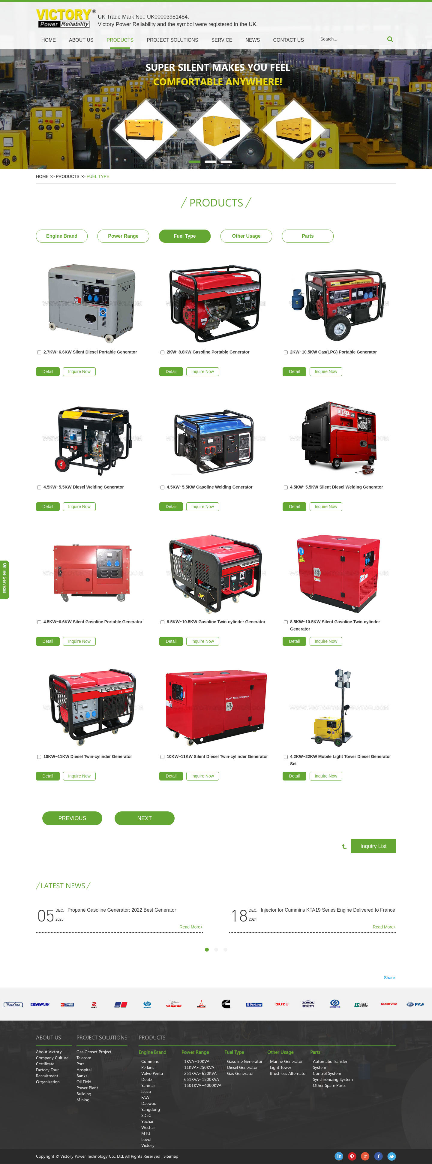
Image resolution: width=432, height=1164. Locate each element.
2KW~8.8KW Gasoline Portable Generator (208, 352)
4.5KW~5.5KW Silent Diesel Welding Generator (336, 487)
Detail (48, 371)
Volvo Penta (152, 1073)
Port (80, 1063)
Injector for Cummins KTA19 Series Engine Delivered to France (328, 910)
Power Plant (87, 1087)
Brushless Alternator (288, 1073)
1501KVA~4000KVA (202, 1085)
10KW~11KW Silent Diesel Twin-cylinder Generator (217, 756)
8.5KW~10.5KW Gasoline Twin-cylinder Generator (216, 621)
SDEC (146, 1115)
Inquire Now (79, 371)
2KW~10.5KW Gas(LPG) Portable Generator (333, 352)
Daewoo (148, 1103)
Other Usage (246, 236)
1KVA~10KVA (196, 1061)
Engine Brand (61, 236)
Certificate (45, 1063)
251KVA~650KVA (200, 1073)
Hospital (84, 1069)
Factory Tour (47, 1069)
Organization (48, 1081)
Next (144, 818)
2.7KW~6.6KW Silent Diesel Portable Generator (90, 352)
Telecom (83, 1057)
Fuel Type (98, 176)
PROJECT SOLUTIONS (172, 40)
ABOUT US (81, 40)
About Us (48, 1037)
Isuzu (146, 1091)
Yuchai (147, 1121)
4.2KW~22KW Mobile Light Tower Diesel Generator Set (340, 760)
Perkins (147, 1067)
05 (46, 915)
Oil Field (83, 1081)
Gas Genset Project (93, 1051)
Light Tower (280, 1067)
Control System (327, 1073)
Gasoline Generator (244, 1061)
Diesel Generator (242, 1067)
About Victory (49, 1051)
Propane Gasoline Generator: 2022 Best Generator (122, 910)
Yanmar (148, 1085)
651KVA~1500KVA (201, 1079)
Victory (147, 1145)
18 (239, 915)
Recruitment (47, 1075)
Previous (72, 818)
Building (83, 1093)
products (152, 1037)
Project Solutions (102, 1037)
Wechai (147, 1127)
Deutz (146, 1079)
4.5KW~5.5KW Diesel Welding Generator (84, 487)
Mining (82, 1099)
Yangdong (150, 1109)
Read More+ (191, 927)
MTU (145, 1133)
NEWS (253, 40)
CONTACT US (288, 40)
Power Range (123, 236)
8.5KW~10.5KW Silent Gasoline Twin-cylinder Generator (335, 625)
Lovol (146, 1139)
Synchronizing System (333, 1079)
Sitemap (171, 1156)
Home (48, 40)
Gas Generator (240, 1073)
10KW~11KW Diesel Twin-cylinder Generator (88, 756)
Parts (308, 236)
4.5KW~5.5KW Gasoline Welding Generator (210, 487)
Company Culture (52, 1057)
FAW (145, 1097)
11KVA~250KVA (199, 1067)
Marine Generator (286, 1061)
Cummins (150, 1061)
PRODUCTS (120, 40)
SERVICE (222, 40)
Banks (81, 1075)
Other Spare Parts (329, 1085)
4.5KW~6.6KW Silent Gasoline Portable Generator (93, 621)
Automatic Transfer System (330, 1064)
